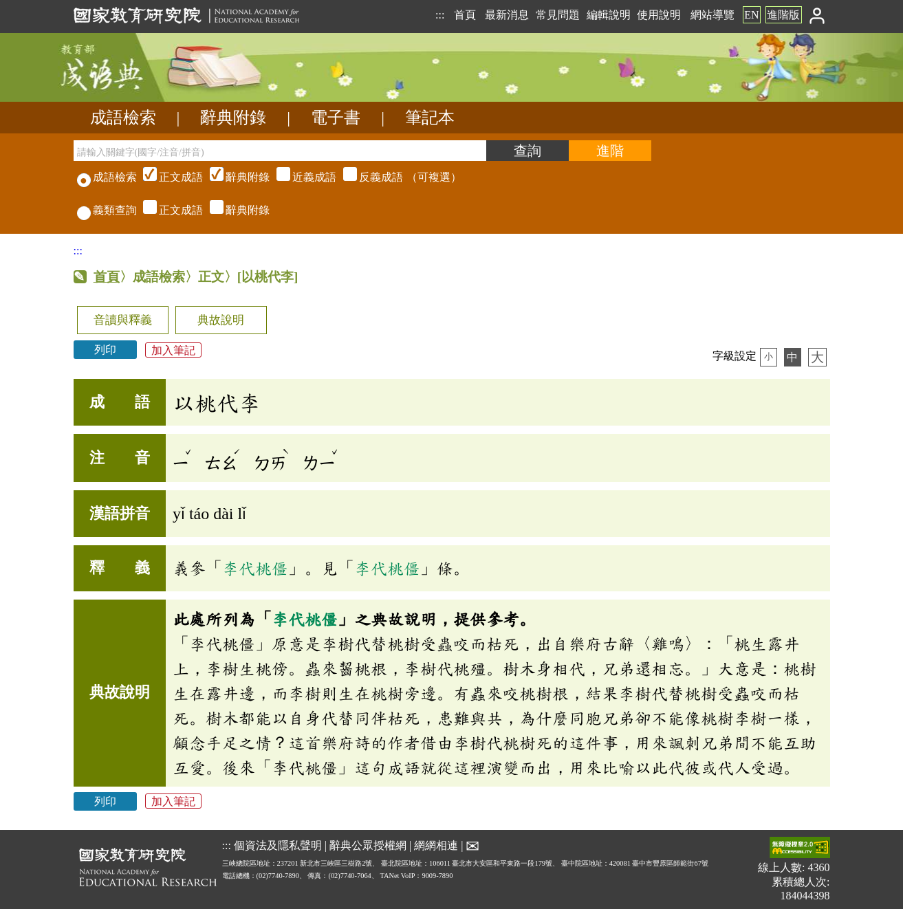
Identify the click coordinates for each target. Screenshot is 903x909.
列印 (105, 349)
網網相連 (436, 845)
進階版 (783, 15)
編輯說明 (609, 15)
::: (439, 15)
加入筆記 (173, 349)
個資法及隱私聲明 (278, 845)
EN (751, 15)
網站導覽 (712, 15)
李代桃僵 (255, 568)
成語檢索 (123, 118)
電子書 (335, 118)
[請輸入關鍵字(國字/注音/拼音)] (280, 150)
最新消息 (507, 15)
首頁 (465, 15)
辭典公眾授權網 (367, 845)
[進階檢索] (610, 150)
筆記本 (430, 118)
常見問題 (558, 15)
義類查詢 (107, 210)
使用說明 (659, 15)
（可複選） (300, 177)
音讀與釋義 (123, 320)
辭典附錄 (233, 118)
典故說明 (220, 320)
